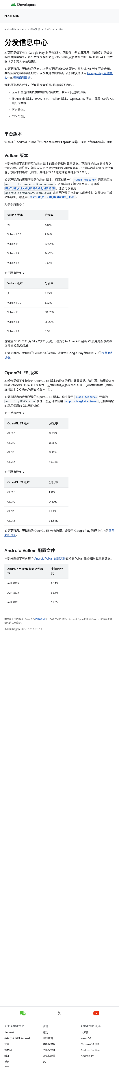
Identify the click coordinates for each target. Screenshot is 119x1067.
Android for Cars (90, 1050)
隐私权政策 (49, 1055)
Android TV (87, 1055)
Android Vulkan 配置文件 (50, 558)
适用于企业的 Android (17, 1038)
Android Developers (15, 29)
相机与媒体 (49, 1050)
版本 (61, 29)
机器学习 (48, 1038)
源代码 (8, 1050)
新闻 (7, 1055)
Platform (12, 16)
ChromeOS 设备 (90, 1044)
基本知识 (35, 29)
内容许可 (40, 619)
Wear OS (86, 1038)
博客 (7, 1061)
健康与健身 (49, 1044)
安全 (7, 1044)
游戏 (45, 1032)
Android (9, 1032)
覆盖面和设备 (22, 78)
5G (44, 1061)
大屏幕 (84, 1032)
